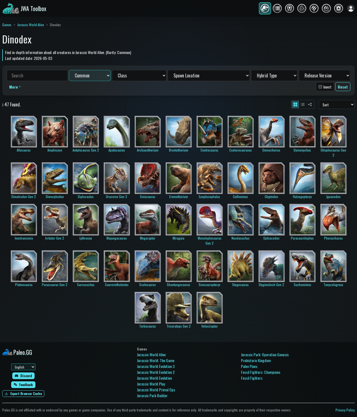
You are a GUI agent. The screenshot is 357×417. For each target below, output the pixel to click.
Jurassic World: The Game (155, 360)
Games (6, 24)
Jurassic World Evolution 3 (156, 366)
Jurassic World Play (151, 384)
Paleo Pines (249, 366)
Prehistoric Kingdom (256, 360)
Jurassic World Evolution (154, 378)
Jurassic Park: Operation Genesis (265, 354)
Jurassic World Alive (30, 24)
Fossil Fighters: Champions (260, 372)
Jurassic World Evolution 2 (156, 372)
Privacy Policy (345, 410)
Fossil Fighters (251, 378)
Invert (327, 87)
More (15, 87)
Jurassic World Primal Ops (156, 389)
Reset (343, 87)
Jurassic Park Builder (152, 395)
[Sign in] (351, 8)
